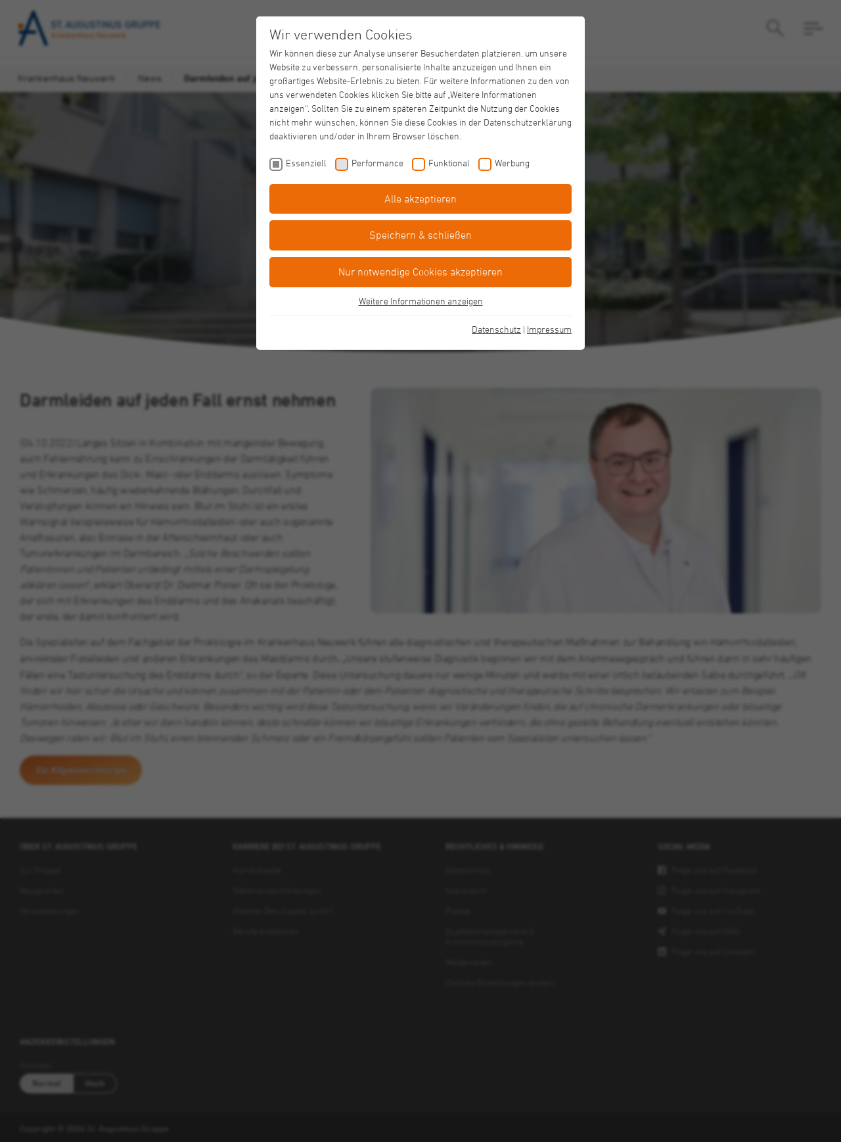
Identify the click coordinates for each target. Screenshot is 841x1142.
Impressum (549, 329)
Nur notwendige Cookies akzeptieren (420, 271)
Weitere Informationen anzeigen (421, 300)
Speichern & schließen (420, 235)
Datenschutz (496, 329)
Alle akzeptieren (420, 198)
